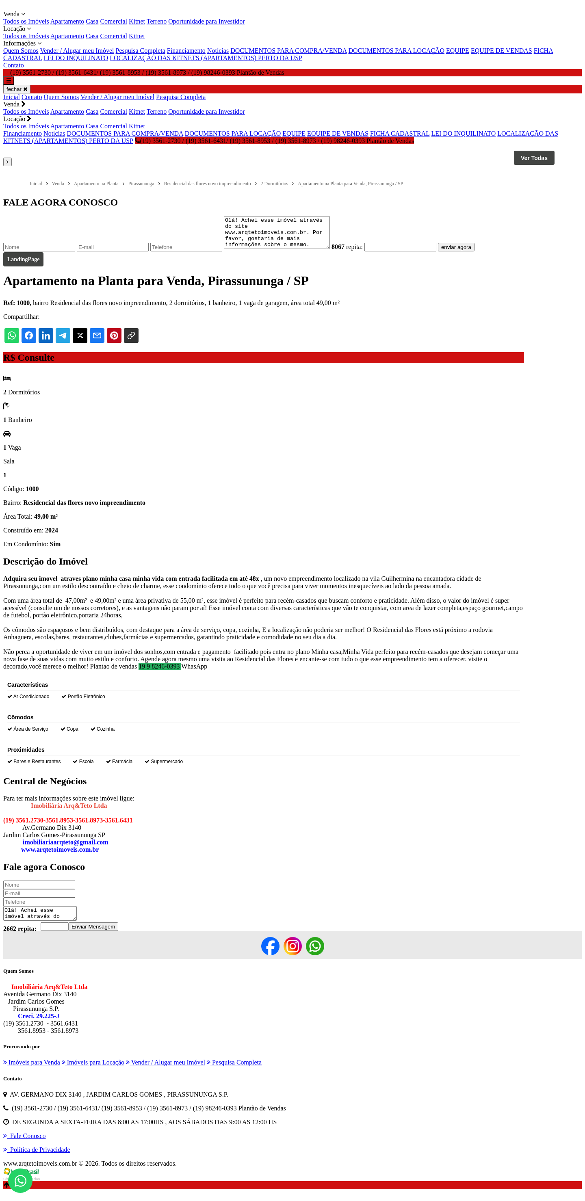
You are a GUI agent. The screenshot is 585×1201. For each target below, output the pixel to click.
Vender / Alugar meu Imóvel (77, 50)
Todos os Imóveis (26, 21)
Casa (92, 21)
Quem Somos (21, 50)
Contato (13, 65)
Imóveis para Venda (31, 1070)
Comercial (113, 21)
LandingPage (23, 265)
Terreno (157, 21)
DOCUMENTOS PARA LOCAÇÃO (397, 50)
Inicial (11, 96)
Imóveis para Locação (93, 1070)
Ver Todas (534, 158)
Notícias (218, 50)
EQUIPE (457, 50)
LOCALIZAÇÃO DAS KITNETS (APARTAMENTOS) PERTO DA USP (206, 57)
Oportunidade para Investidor (206, 21)
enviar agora (468, 253)
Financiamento (186, 50)
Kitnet (137, 21)
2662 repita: (20, 937)
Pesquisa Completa (140, 50)
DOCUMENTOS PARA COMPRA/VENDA (288, 50)
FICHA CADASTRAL (400, 133)
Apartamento (67, 21)
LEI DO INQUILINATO (75, 57)
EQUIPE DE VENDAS (501, 50)
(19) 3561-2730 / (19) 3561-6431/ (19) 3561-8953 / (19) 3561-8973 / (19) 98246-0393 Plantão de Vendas (274, 140)
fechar (16, 89)
